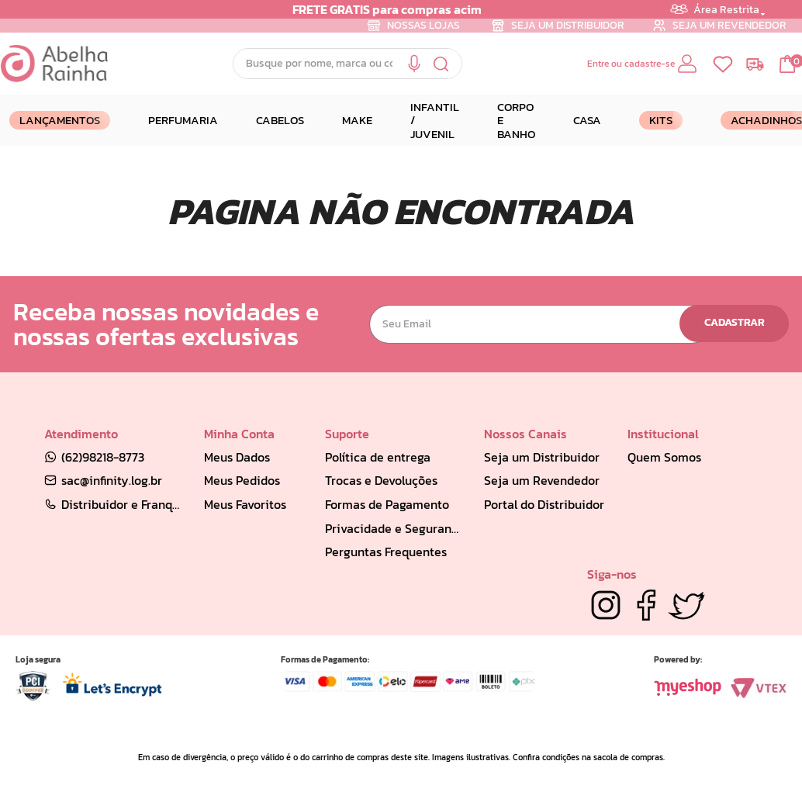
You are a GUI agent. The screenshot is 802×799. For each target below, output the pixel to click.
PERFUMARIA (183, 120)
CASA (587, 120)
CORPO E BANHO (516, 120)
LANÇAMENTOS (59, 120)
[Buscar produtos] (441, 63)
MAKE (357, 120)
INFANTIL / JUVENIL (434, 120)
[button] (414, 64)
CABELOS (280, 120)
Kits (660, 120)
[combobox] (347, 63)
